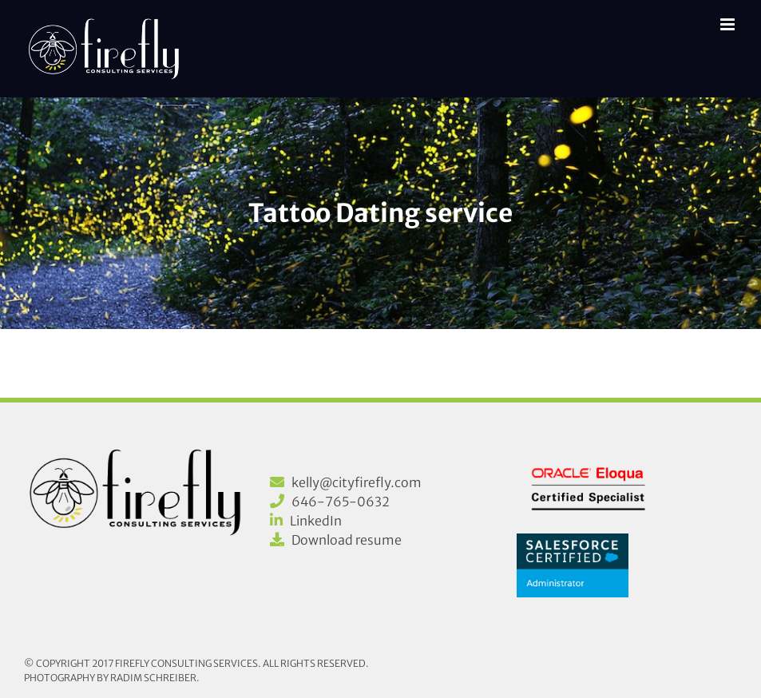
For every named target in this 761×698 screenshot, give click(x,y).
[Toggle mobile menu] (728, 24)
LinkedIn (316, 521)
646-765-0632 (340, 502)
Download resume (346, 540)
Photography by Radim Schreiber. (112, 678)
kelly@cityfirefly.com (356, 482)
